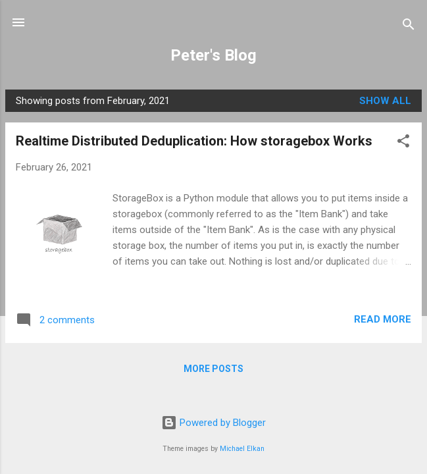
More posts (213, 368)
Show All (385, 101)
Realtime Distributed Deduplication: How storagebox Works (194, 141)
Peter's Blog (213, 55)
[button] (403, 143)
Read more (382, 319)
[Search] (408, 27)
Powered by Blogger (213, 423)
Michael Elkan (242, 448)
